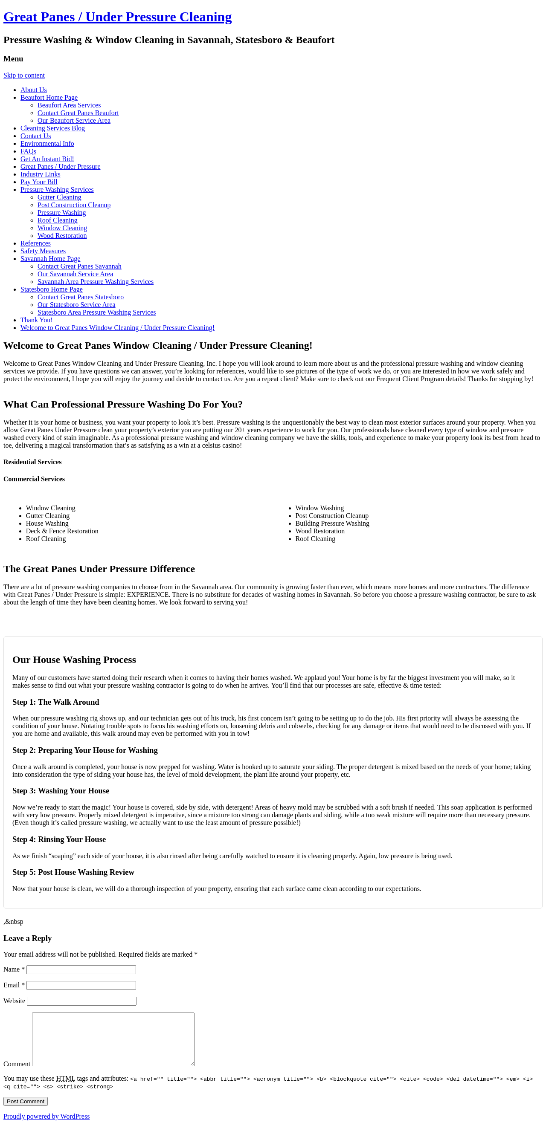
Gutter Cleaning (59, 197)
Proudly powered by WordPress (46, 1126)
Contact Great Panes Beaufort (78, 112)
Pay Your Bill (39, 181)
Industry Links (40, 174)
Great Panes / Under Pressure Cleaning (117, 16)
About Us (33, 89)
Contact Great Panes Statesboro (81, 297)
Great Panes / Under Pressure (60, 166)
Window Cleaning (62, 227)
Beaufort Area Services (69, 105)
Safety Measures (43, 251)
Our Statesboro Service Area (77, 304)
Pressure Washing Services (57, 189)
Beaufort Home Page (49, 97)
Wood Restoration (62, 235)
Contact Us (35, 135)
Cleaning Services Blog (52, 128)
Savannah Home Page (50, 258)
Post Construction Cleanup (74, 204)
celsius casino (221, 445)
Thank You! (36, 320)
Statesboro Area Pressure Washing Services (97, 312)
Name (14, 969)
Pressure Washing (62, 212)
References (35, 243)
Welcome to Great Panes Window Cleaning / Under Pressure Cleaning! (117, 327)
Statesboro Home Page (51, 289)
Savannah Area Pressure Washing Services (96, 281)
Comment (16, 1074)
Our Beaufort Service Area (74, 120)
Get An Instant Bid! (47, 158)
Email (14, 985)
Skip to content (24, 75)
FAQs (28, 151)
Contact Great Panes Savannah (80, 266)
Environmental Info (47, 143)
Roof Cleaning (58, 220)
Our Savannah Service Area (75, 274)
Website (14, 1000)
